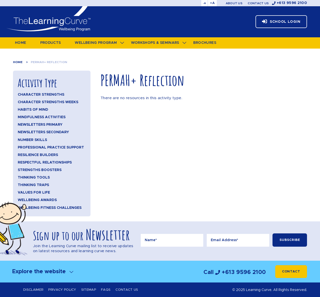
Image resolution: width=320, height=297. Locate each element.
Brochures (204, 43)
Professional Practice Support (51, 147)
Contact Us (258, 3)
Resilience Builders (38, 155)
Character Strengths (41, 94)
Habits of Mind (33, 109)
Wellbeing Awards (37, 200)
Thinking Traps (33, 185)
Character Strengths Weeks (48, 102)
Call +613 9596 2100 (235, 272)
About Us (234, 3)
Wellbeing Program (96, 43)
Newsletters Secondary (43, 132)
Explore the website (42, 271)
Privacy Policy (62, 289)
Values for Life (34, 192)
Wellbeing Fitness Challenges (50, 208)
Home (20, 43)
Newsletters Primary (40, 124)
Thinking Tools (34, 177)
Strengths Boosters (40, 170)
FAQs (105, 289)
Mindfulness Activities (42, 117)
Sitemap (88, 289)
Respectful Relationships (45, 162)
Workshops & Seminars (155, 43)
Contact (291, 271)
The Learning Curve (48, 18)
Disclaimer (33, 289)
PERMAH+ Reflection (49, 62)
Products (50, 43)
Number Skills (32, 140)
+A (212, 3)
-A (204, 3)
